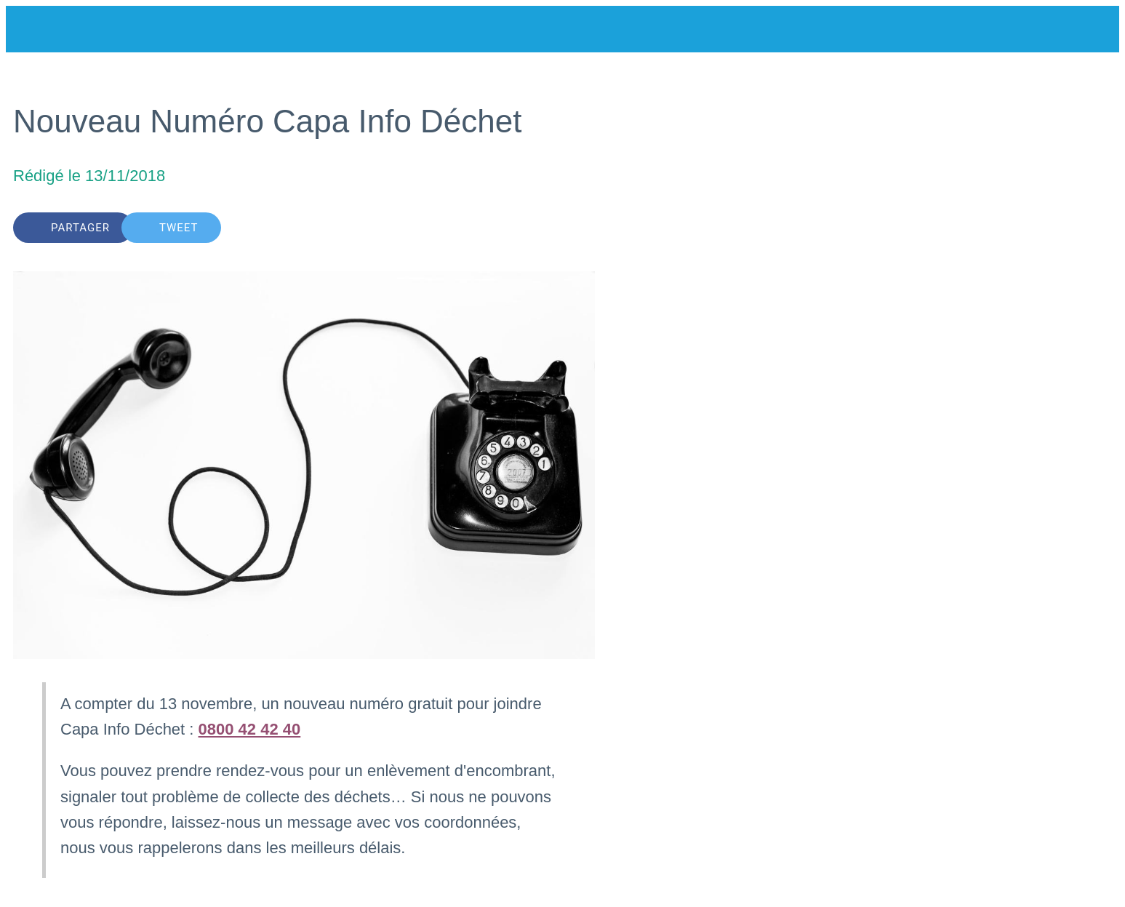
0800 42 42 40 (250, 729)
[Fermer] (35, 29)
